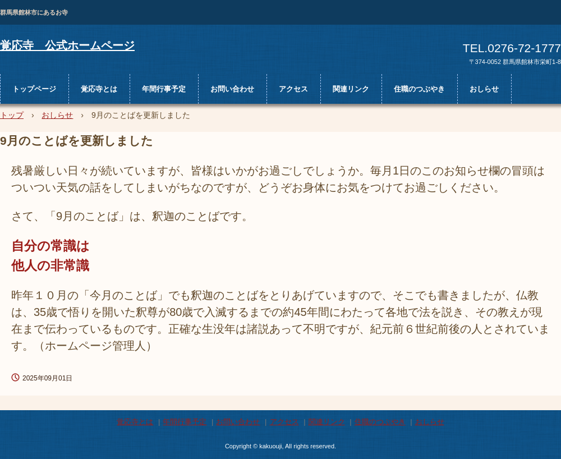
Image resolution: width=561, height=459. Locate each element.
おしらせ (484, 89)
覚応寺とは (99, 89)
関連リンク (351, 89)
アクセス (293, 89)
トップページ (34, 89)
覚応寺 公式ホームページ (67, 45)
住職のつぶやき (419, 89)
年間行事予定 (164, 89)
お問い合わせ (232, 89)
